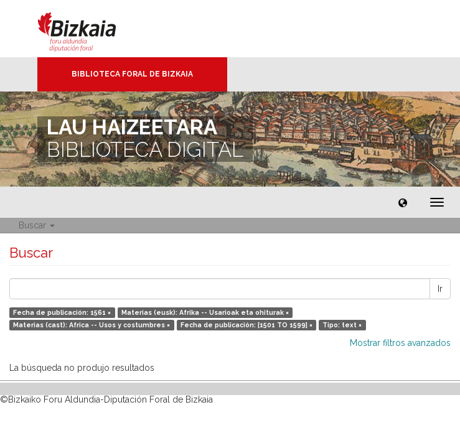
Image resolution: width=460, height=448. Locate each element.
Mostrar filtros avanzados (400, 343)
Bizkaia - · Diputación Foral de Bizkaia (90, 28)
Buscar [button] (37, 225)
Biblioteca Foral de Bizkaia (132, 74)
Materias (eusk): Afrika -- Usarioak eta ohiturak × (205, 312)
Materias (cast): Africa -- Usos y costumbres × (91, 325)
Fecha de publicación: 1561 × (62, 312)
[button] (403, 202)
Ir (440, 289)
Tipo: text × (342, 325)
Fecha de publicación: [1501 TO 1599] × (246, 325)
